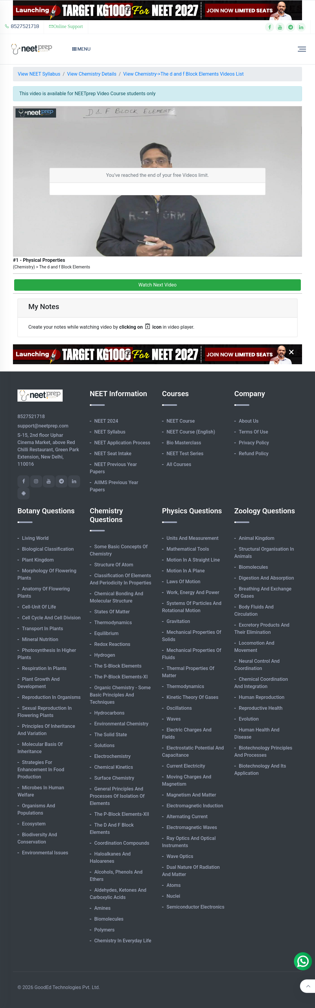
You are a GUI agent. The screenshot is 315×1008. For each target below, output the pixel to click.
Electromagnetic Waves (192, 827)
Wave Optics (180, 856)
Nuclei (173, 896)
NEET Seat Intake (112, 453)
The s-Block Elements (118, 666)
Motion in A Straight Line (193, 560)
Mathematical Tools (188, 549)
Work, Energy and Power (193, 592)
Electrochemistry (112, 756)
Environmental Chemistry (121, 724)
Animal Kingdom (256, 538)
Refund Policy (254, 453)
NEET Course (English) (191, 432)
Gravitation (178, 621)
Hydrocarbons (109, 713)
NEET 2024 (106, 421)
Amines (102, 908)
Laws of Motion (183, 581)
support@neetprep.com (42, 426)
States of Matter (112, 612)
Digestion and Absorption (266, 578)
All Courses (179, 464)
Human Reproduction (262, 697)
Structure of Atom (113, 565)
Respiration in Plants (44, 668)
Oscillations (179, 708)
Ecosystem (33, 824)
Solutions (104, 745)
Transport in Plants (42, 628)
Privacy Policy (254, 443)
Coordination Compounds (121, 843)
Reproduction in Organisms (51, 697)
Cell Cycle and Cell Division (51, 618)
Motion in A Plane (186, 571)
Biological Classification (48, 549)
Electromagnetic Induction (195, 806)
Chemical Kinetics (113, 767)
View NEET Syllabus (39, 74)
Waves (174, 719)
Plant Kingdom (38, 560)
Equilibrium (106, 633)
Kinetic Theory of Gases (192, 697)
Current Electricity (186, 766)
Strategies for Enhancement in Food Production (40, 769)
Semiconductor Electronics (195, 907)
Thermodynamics (113, 622)
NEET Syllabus (109, 432)
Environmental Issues (45, 853)
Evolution (249, 719)
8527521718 (22, 26)
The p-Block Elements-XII (121, 814)
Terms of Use (253, 432)
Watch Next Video (158, 285)
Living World (35, 538)
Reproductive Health (260, 708)
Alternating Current (187, 816)
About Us (249, 421)
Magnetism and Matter (191, 795)
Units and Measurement (193, 538)
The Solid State (110, 734)
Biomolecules (108, 919)
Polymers (104, 930)
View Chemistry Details (92, 74)
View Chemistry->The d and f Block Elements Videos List (183, 74)
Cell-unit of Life (39, 607)
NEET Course (181, 421)
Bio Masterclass (184, 443)
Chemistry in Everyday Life (122, 941)
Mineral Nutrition (40, 639)
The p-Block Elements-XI (121, 677)
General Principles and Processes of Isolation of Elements (117, 796)
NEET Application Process (122, 443)
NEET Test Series (185, 453)
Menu (81, 49)
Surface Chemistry (114, 778)
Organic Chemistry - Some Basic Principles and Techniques (120, 695)
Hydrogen (104, 655)
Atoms (174, 885)
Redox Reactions (112, 644)
